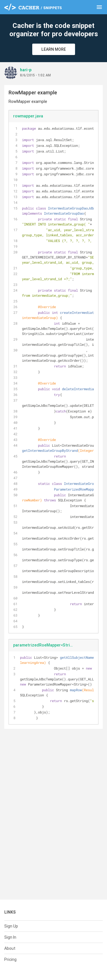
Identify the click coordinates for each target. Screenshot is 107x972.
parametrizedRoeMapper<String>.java (45, 645)
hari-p (25, 69)
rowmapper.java (28, 116)
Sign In (10, 937)
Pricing (10, 959)
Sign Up (11, 926)
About (9, 948)
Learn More (53, 49)
